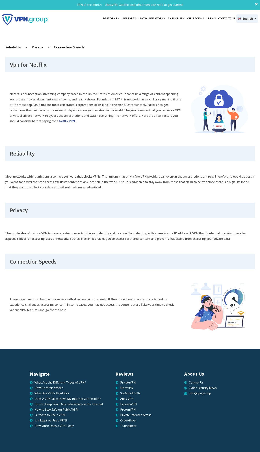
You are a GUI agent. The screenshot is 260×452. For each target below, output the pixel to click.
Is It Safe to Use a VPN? (50, 415)
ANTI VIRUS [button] (175, 18)
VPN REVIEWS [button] (195, 18)
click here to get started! (167, 5)
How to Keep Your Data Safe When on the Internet (68, 404)
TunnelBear (128, 426)
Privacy (37, 47)
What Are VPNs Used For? (51, 393)
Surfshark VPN (130, 393)
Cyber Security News (203, 388)
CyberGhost (128, 420)
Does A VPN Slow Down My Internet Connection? (67, 399)
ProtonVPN (128, 410)
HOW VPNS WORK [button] (151, 18)
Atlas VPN (127, 399)
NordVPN (126, 388)
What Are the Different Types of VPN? (60, 382)
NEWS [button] (212, 18)
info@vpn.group (200, 393)
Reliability (13, 47)
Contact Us (196, 382)
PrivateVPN (128, 382)
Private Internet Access (135, 415)
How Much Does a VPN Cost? (54, 426)
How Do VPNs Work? (48, 388)
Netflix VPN (67, 121)
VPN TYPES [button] (129, 18)
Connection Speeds (69, 47)
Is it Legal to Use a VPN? (50, 420)
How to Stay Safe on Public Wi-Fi (56, 410)
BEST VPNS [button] (110, 18)
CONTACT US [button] (226, 18)
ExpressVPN (128, 404)
